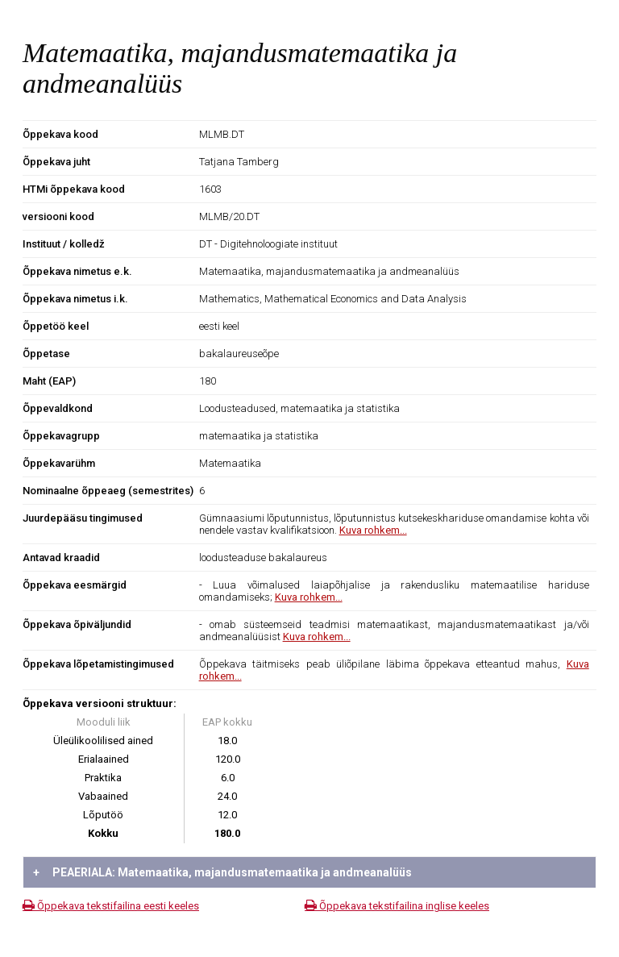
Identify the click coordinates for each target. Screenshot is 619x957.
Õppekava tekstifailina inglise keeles (397, 906)
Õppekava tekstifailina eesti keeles (111, 906)
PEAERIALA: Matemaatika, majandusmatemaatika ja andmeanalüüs (222, 872)
